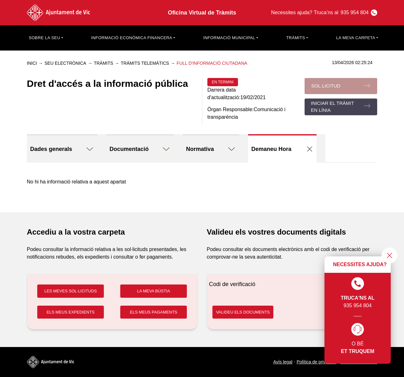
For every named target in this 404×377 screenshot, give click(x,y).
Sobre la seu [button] (44, 37)
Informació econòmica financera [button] (131, 37)
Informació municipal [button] (229, 37)
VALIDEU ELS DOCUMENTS (243, 312)
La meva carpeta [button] (355, 37)
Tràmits (103, 63)
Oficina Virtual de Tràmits (202, 12)
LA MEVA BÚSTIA (153, 291)
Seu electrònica (65, 63)
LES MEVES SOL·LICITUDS (70, 291)
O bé (357, 339)
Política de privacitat (316, 361)
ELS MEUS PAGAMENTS (153, 312)
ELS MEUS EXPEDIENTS (71, 312)
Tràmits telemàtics (145, 63)
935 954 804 (357, 292)
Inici (32, 63)
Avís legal (282, 361)
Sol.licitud (325, 85)
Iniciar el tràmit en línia (332, 106)
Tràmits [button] (295, 37)
